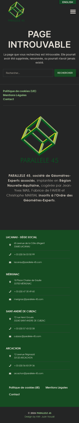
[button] (72, 11)
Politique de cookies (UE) (19, 91)
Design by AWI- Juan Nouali (39, 416)
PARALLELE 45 (44, 413)
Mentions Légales (14, 95)
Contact (8, 99)
